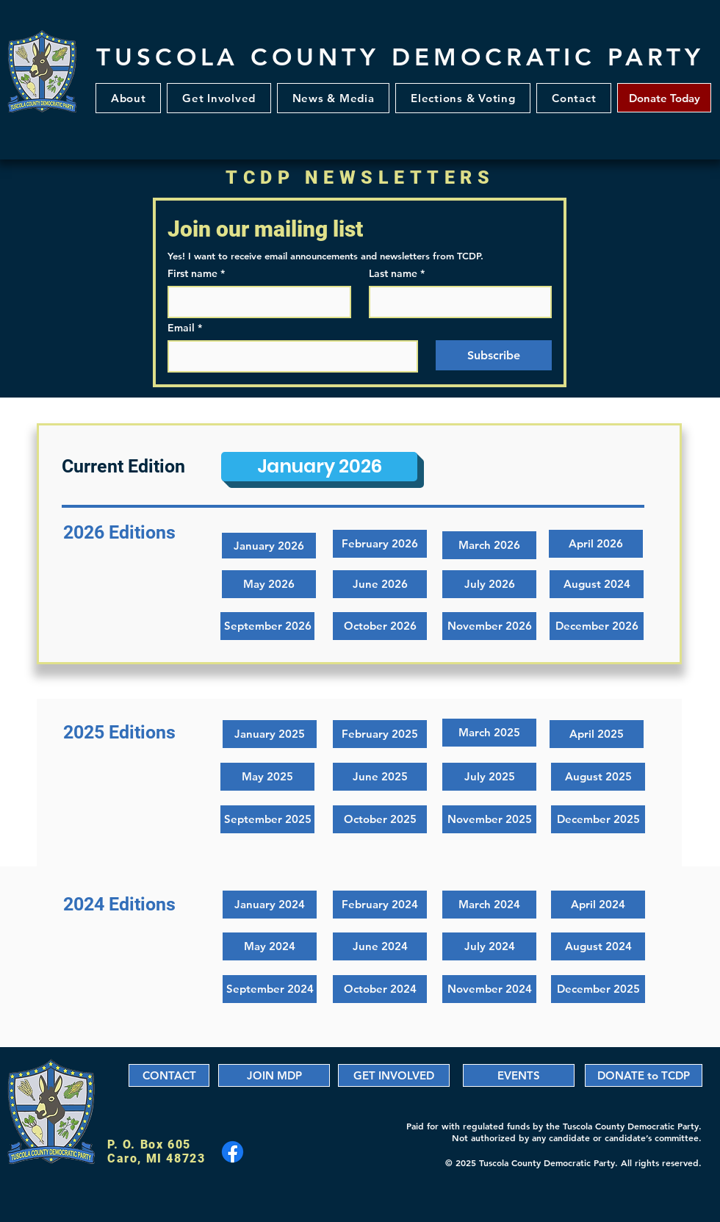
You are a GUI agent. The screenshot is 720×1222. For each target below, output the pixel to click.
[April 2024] (598, 904)
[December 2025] (598, 819)
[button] (219, 98)
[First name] (255, 302)
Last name (397, 273)
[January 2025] (269, 734)
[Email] (288, 356)
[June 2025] (380, 776)
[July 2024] (489, 946)
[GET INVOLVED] (394, 1075)
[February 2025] (380, 734)
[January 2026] (319, 466)
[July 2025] (489, 776)
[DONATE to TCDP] (643, 1075)
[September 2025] (267, 819)
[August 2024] (598, 946)
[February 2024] (380, 904)
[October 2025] (380, 819)
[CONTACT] (169, 1075)
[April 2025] (596, 734)
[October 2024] (380, 989)
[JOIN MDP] (274, 1075)
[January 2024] (269, 904)
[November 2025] (489, 819)
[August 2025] (598, 776)
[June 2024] (380, 946)
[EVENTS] (519, 1075)
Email (185, 328)
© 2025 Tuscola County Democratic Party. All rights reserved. (573, 1162)
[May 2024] (269, 946)
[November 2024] (489, 989)
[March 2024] (489, 904)
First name (196, 273)
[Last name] (456, 302)
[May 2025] (267, 776)
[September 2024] (269, 989)
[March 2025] (489, 732)
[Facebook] (232, 1151)
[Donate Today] (664, 97)
